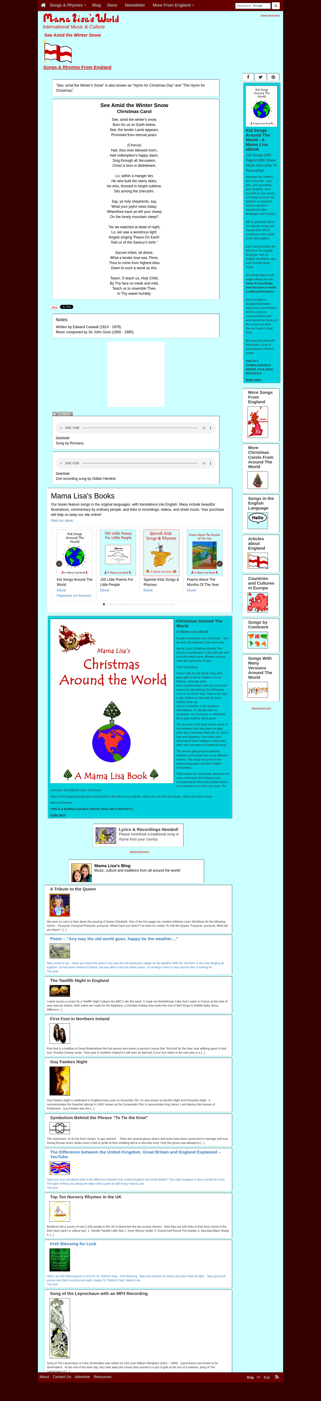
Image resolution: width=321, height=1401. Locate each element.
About (44, 1377)
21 (174, 604)
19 (167, 604)
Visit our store (62, 521)
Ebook (61, 590)
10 (135, 604)
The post (52, 971)
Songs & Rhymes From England (77, 67)
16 (156, 604)
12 (142, 604)
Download (62, 437)
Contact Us (62, 1377)
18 (163, 604)
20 (170, 604)
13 (146, 604)
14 (149, 604)
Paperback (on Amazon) (74, 595)
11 (139, 604)
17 (160, 604)
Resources (102, 1377)
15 (153, 604)
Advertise (82, 1377)
